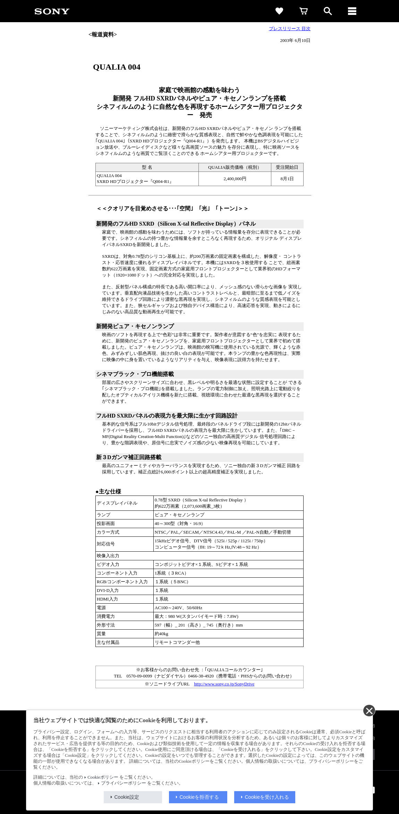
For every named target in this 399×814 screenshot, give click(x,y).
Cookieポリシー (102, 777)
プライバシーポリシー (123, 783)
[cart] (303, 11)
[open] (328, 11)
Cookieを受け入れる (267, 797)
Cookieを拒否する (199, 797)
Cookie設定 (126, 797)
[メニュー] (352, 11)
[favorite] (279, 11)
